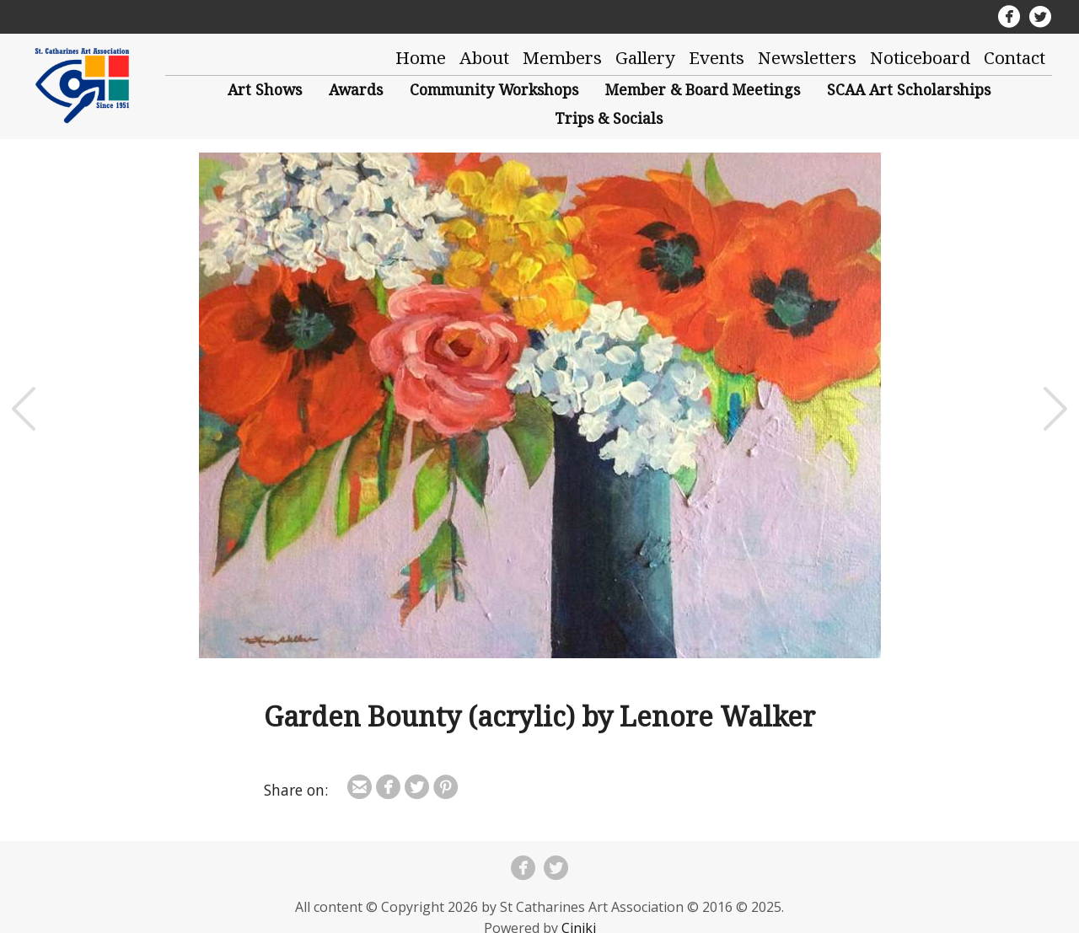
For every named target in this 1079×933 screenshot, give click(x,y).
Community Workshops (494, 89)
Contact (1014, 57)
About (484, 57)
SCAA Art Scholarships (908, 89)
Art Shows (265, 89)
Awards (356, 89)
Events (716, 57)
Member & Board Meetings (702, 89)
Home (420, 57)
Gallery (645, 57)
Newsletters (807, 57)
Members (562, 57)
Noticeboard (920, 57)
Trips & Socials (609, 118)
